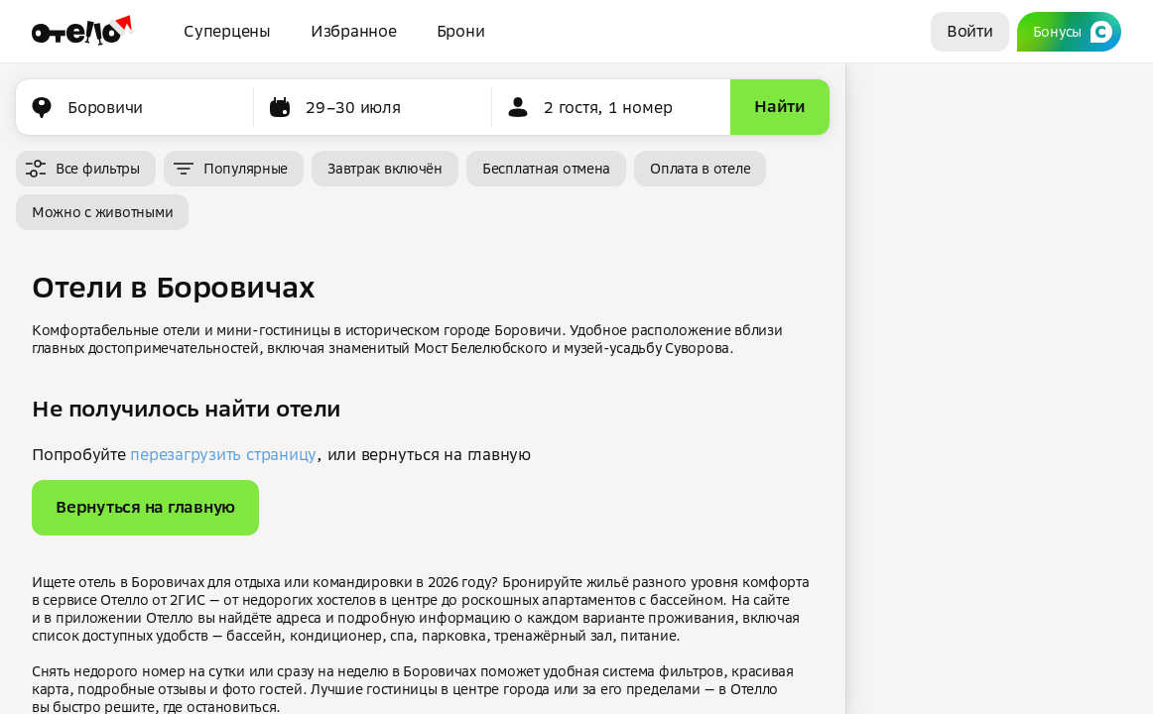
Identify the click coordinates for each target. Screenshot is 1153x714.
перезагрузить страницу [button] (223, 454)
